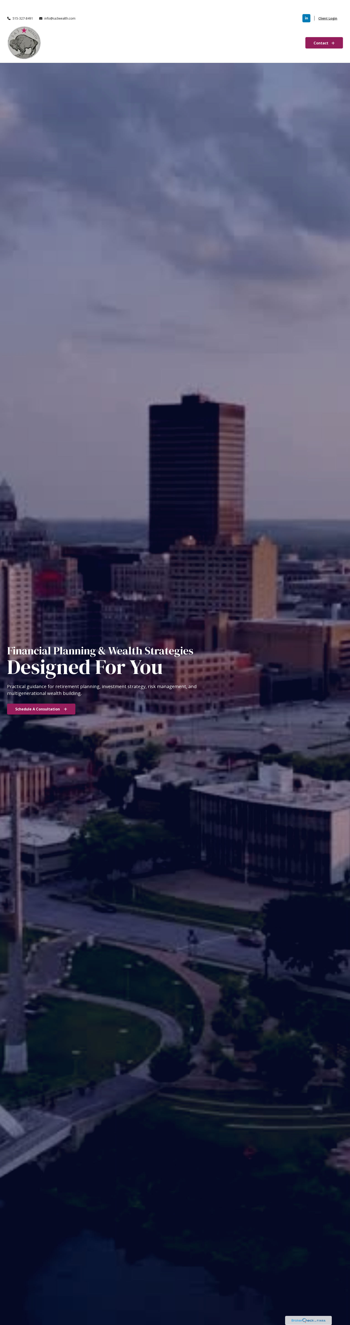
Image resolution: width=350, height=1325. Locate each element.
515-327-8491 (20, 5)
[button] (194, 29)
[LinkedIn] (306, 4)
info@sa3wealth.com (57, 5)
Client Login (327, 5)
